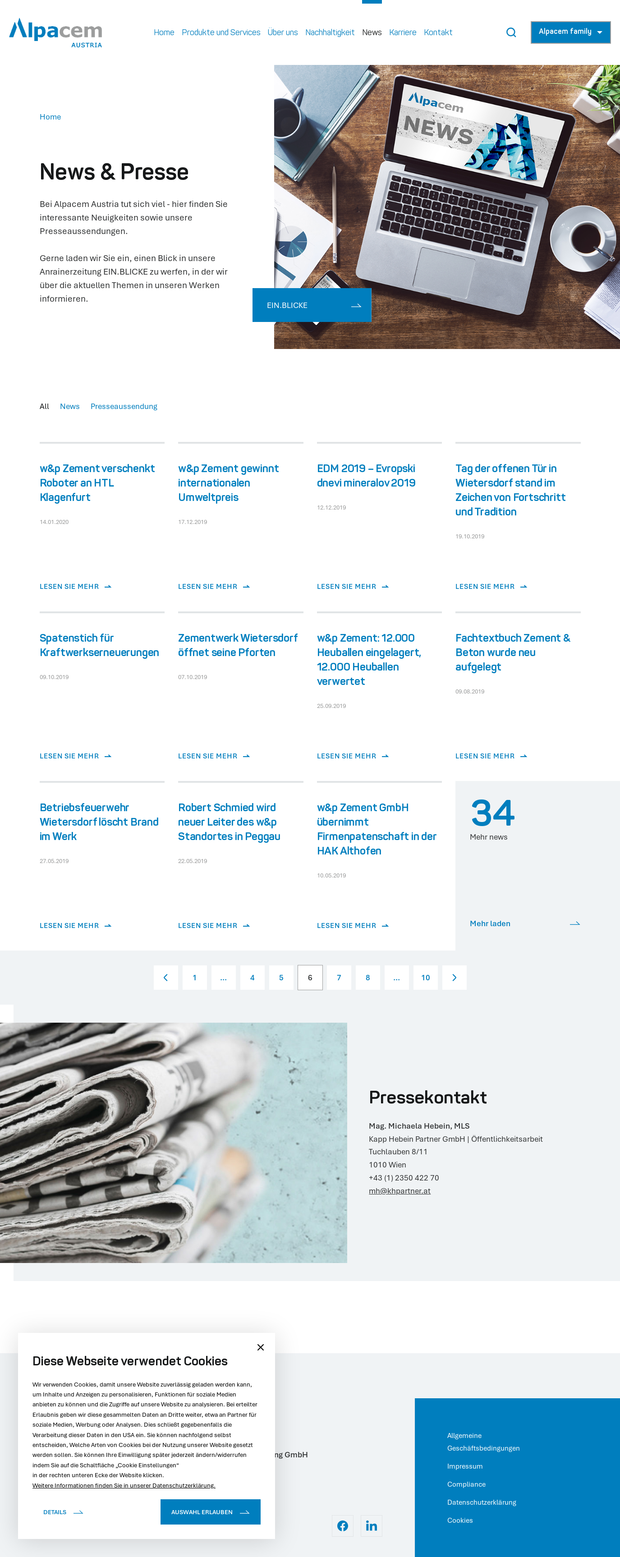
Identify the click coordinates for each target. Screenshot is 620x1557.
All (44, 406)
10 (425, 977)
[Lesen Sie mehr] (102, 527)
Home (50, 116)
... (223, 977)
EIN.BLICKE (314, 305)
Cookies (460, 1520)
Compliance (466, 1483)
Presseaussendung (124, 406)
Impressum (465, 1465)
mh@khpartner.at (400, 1190)
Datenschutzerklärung (481, 1501)
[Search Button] (511, 32)
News (70, 406)
